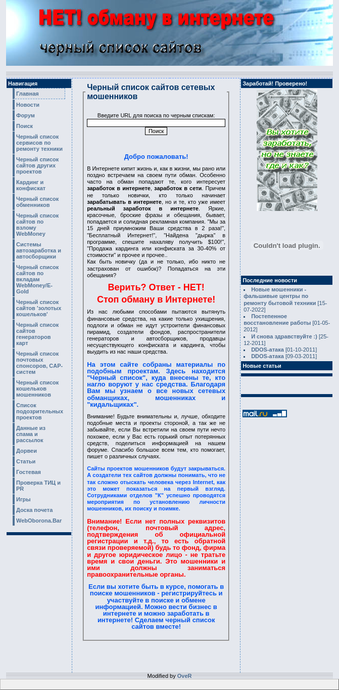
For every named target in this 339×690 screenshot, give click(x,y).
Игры (23, 499)
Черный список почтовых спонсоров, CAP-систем (39, 363)
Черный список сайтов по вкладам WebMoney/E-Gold (37, 279)
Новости (27, 105)
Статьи (25, 461)
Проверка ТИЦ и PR (38, 486)
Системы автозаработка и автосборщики (38, 250)
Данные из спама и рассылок (30, 434)
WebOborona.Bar (39, 521)
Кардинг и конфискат (30, 185)
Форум (25, 115)
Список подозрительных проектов (39, 411)
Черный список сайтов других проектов (37, 165)
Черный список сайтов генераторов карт (37, 334)
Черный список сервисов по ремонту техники (39, 143)
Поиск (24, 126)
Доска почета (34, 510)
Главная (27, 94)
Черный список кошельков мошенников (37, 388)
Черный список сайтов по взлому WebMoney (37, 224)
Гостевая (28, 472)
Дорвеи (26, 451)
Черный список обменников (37, 202)
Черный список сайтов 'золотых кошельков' (38, 308)
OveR (184, 676)
